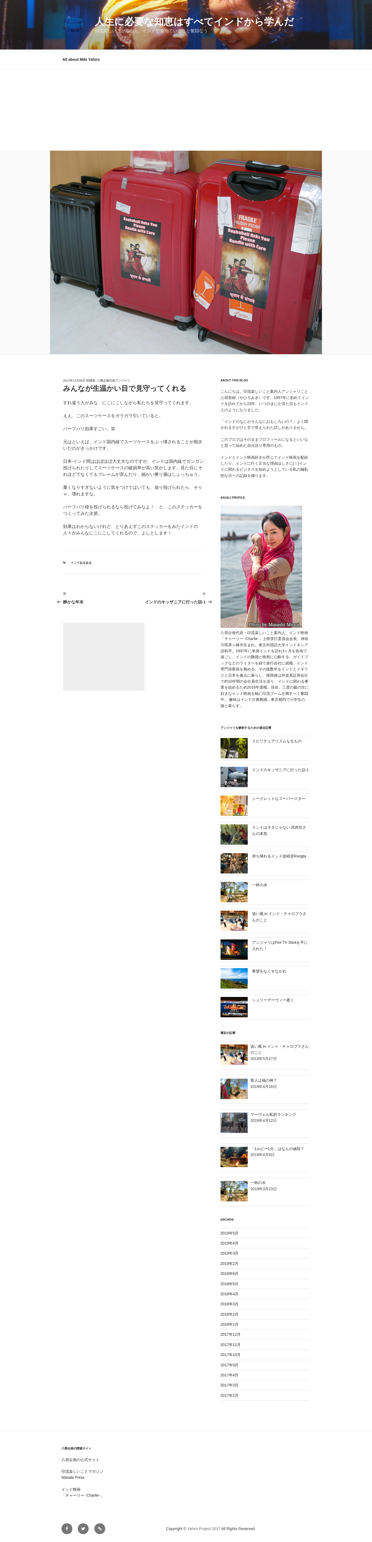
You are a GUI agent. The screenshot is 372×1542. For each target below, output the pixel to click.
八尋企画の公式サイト (80, 1460)
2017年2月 (230, 1395)
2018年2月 (230, 1314)
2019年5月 (230, 1233)
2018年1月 (230, 1324)
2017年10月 (231, 1355)
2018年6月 (230, 1273)
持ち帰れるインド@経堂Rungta (279, 856)
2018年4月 (230, 1294)
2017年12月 (231, 1334)
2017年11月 (231, 1344)
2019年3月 (230, 1253)
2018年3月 (230, 1304)
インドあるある (81, 562)
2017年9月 (230, 1365)
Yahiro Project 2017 (203, 1529)
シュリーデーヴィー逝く (273, 1000)
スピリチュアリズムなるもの (277, 741)
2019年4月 (230, 1243)
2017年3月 (230, 1385)
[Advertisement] (186, 110)
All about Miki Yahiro (81, 59)
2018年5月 (230, 1284)
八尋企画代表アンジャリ (113, 380)
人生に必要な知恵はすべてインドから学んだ (194, 21)
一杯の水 (259, 885)
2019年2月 (230, 1263)
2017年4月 (230, 1375)
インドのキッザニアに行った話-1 (280, 770)
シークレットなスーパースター (278, 798)
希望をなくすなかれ (269, 971)
